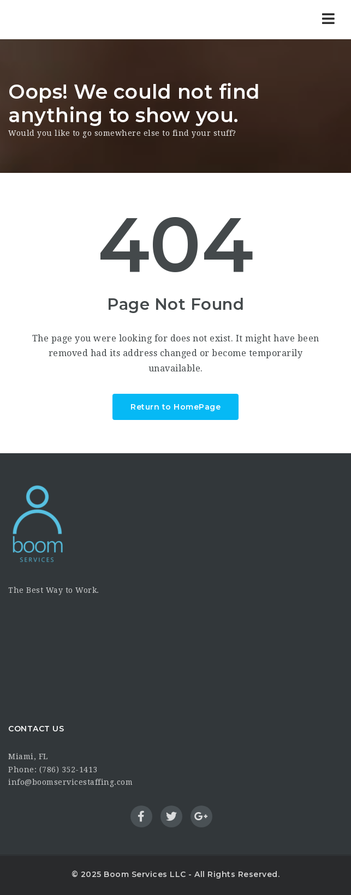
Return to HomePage (175, 407)
